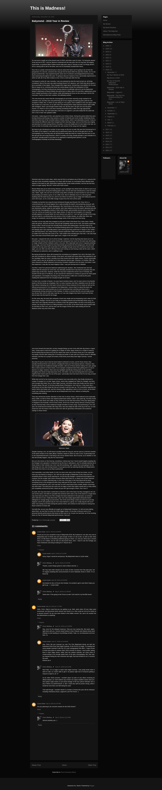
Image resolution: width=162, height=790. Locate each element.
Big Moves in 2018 (113, 78)
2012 (107, 144)
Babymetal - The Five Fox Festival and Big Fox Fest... (116, 97)
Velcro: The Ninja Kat (110, 31)
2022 (107, 58)
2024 (107, 52)
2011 (107, 147)
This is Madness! (47, 8)
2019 (107, 67)
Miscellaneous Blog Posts (112, 35)
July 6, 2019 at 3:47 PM (53, 703)
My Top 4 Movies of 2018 (115, 75)
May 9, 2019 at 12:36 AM (63, 591)
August (109, 116)
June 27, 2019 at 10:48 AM (59, 641)
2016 (107, 132)
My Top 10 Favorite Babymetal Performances (113, 82)
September (111, 114)
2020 (107, 64)
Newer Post (36, 765)
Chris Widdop (47, 563)
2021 (107, 61)
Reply (39, 545)
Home (64, 765)
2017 (107, 129)
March (109, 123)
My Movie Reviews (109, 27)
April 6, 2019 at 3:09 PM (53, 532)
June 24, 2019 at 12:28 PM (63, 626)
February (110, 125)
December (111, 72)
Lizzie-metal (41, 532)
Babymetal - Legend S (114, 92)
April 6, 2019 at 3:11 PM (58, 553)
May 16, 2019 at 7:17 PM (54, 606)
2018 (107, 70)
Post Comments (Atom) (68, 772)
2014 (107, 138)
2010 (107, 150)
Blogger (91, 785)
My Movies (106, 24)
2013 (107, 141)
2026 (107, 46)
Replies (41, 550)
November (111, 108)
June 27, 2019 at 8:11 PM (63, 667)
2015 (107, 135)
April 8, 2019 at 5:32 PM (62, 563)
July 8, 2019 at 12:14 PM (63, 717)
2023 (107, 55)
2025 (107, 49)
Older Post (92, 765)
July (108, 120)
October (110, 111)
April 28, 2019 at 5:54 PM (59, 580)
